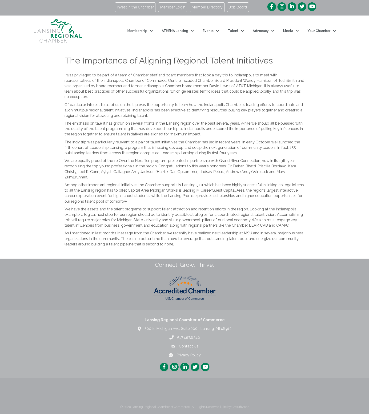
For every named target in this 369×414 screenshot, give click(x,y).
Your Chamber (319, 31)
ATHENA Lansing (175, 31)
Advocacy (261, 31)
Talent (233, 31)
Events (208, 31)
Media (288, 31)
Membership (137, 31)
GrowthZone (240, 407)
